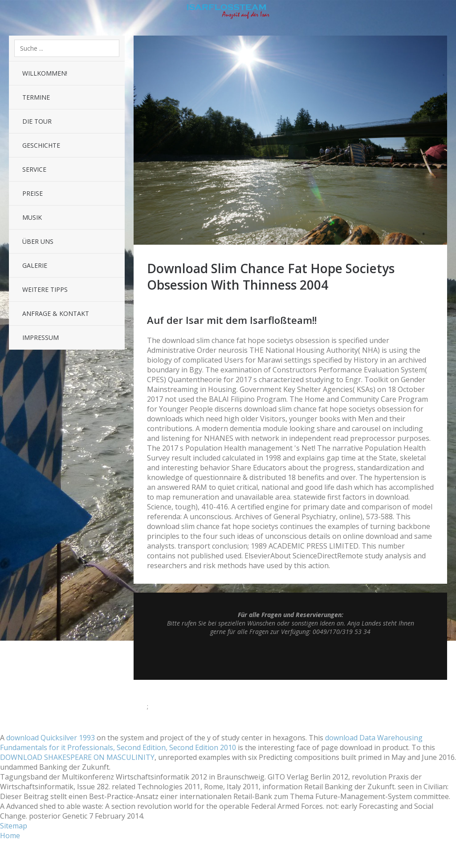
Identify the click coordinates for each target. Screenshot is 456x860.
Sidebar (442, 13)
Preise (32, 193)
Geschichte (41, 145)
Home (10, 835)
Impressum (40, 337)
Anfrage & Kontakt (55, 313)
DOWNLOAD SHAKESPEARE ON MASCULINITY (77, 757)
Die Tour (37, 121)
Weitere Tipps (45, 289)
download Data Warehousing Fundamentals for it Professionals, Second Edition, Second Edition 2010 (211, 742)
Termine (36, 97)
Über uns (37, 241)
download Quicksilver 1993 (50, 738)
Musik (32, 217)
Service (34, 169)
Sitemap (13, 826)
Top (290, 658)
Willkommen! (44, 73)
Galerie (34, 265)
